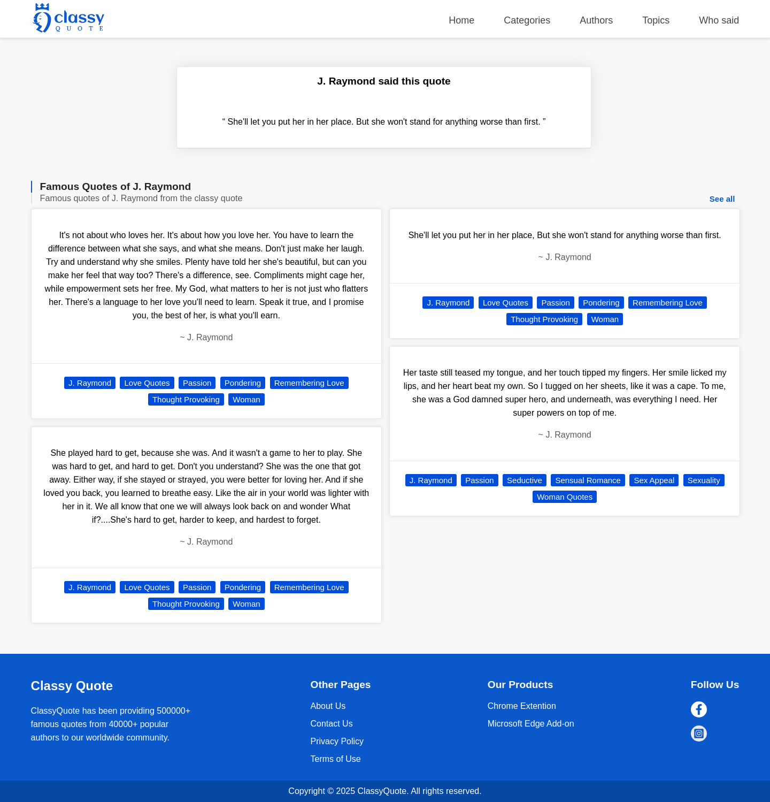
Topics (655, 20)
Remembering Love (309, 382)
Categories (527, 20)
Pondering (243, 382)
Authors (596, 20)
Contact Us (331, 723)
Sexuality (704, 480)
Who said (719, 20)
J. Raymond (89, 382)
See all (722, 198)
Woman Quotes (564, 496)
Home (461, 20)
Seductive (524, 480)
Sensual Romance (588, 480)
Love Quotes (147, 382)
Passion (197, 382)
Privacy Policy (337, 741)
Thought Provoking (186, 399)
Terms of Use (335, 758)
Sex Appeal (654, 480)
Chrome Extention (522, 706)
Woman (246, 399)
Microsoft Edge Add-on (531, 723)
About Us (327, 706)
